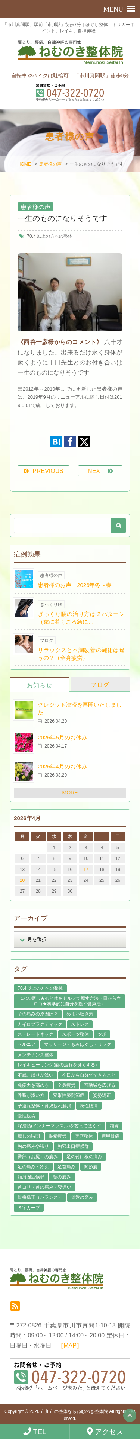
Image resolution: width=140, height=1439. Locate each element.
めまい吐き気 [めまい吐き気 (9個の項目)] (79, 1013)
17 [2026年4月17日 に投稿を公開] (85, 869)
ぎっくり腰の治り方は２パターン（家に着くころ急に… (81, 618)
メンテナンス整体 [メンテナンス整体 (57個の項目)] (35, 1054)
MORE (70, 793)
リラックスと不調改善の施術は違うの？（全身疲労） (81, 654)
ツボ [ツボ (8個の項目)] (101, 1034)
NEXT (96, 471)
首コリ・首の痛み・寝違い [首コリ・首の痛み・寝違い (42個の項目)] (44, 1187)
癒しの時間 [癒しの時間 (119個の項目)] (29, 1136)
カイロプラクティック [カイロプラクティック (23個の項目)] (40, 1024)
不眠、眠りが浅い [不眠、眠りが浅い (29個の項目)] (35, 1075)
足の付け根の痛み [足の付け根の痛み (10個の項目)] (84, 1156)
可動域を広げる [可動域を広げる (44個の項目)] (99, 1085)
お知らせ (39, 685)
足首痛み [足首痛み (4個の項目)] (66, 1166)
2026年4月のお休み (62, 766)
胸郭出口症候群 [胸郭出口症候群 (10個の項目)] (73, 1146)
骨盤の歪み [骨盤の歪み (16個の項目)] (82, 1197)
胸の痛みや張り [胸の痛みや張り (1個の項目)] (33, 1146)
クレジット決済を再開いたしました (80, 708)
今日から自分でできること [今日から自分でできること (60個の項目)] (89, 1075)
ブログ (100, 684)
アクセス (105, 1431)
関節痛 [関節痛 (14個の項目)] (90, 1166)
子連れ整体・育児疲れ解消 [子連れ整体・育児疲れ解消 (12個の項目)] (44, 1105)
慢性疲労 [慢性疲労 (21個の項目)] (26, 1115)
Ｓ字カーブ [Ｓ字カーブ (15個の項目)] (29, 1207)
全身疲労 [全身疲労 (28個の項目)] (66, 1085)
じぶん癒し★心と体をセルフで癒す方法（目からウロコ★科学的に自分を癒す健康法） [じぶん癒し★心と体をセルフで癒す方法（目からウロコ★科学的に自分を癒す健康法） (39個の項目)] (69, 1001)
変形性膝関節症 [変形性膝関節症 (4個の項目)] (68, 1095)
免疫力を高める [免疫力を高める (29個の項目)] (33, 1085)
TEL (34, 1431)
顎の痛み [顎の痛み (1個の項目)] (62, 1176)
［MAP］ (70, 1345)
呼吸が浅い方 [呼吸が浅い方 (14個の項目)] (31, 1095)
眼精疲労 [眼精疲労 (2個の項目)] (57, 1136)
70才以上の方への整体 (49, 236)
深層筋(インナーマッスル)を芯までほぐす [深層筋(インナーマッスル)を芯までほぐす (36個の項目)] (59, 1125)
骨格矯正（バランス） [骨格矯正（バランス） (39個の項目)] (40, 1197)
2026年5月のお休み (62, 737)
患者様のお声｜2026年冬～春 (75, 585)
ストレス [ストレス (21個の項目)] (80, 1024)
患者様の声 (50, 164)
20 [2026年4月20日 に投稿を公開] (22, 880)
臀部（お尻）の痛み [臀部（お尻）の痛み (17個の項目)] (38, 1156)
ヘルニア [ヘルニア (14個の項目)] (26, 1044)
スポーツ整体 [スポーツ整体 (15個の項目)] (75, 1034)
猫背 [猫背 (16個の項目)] (114, 1125)
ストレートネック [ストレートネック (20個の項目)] (35, 1034)
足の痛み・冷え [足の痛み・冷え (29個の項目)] (33, 1166)
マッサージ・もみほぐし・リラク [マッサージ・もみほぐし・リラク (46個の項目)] (77, 1044)
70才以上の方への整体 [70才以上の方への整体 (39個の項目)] (40, 988)
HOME (24, 164)
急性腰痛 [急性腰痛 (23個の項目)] (89, 1105)
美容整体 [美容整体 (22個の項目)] (84, 1136)
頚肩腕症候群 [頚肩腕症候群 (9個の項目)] (31, 1176)
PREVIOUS (47, 471)
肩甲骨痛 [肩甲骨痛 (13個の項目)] (110, 1136)
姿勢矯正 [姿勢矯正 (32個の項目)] (102, 1095)
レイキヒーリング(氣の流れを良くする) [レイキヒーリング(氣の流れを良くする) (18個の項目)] (57, 1064)
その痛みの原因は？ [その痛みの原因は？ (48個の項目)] (38, 1013)
